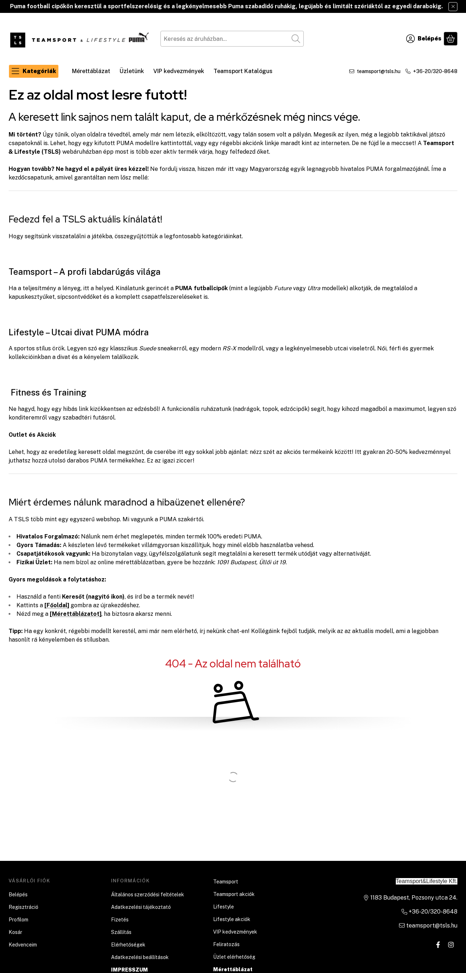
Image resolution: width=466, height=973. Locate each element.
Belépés (18, 894)
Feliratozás (226, 944)
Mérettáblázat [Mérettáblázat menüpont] (91, 71)
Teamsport (225, 882)
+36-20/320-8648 (435, 71)
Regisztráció (23, 907)
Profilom (18, 919)
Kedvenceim (23, 945)
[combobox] (232, 39)
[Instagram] (451, 944)
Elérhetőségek (128, 945)
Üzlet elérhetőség (234, 957)
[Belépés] (424, 38)
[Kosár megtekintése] (450, 38)
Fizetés (120, 919)
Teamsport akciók (234, 894)
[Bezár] (452, 6)
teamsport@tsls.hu (378, 71)
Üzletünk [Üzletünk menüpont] (132, 71)
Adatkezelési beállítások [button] (140, 957)
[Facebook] (438, 944)
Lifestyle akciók (231, 919)
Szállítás (121, 932)
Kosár (15, 932)
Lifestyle (223, 907)
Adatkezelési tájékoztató (141, 907)
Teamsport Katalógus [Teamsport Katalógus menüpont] (243, 71)
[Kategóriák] (34, 71)
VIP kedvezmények (235, 932)
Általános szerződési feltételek (147, 894)
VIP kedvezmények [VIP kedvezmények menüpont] (178, 71)
